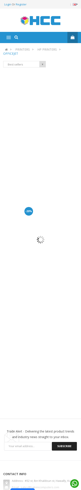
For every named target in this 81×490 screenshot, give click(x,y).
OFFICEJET (10, 53)
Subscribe (64, 446)
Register (21, 4)
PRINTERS (22, 49)
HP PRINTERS (47, 49)
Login (8, 4)
